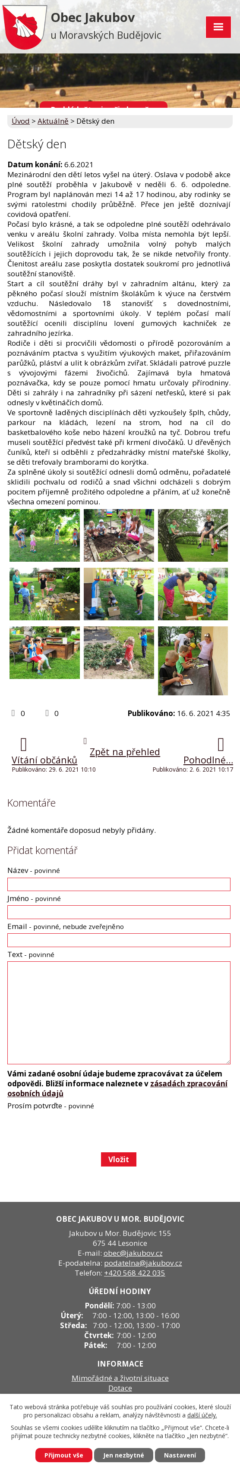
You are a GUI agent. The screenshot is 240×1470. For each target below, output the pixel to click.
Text (30, 954)
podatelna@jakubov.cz (143, 1263)
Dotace (120, 1388)
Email (65, 926)
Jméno (34, 898)
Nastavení (180, 1455)
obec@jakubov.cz (133, 1253)
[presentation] (72, 1131)
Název (33, 870)
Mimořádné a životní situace (120, 1378)
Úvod (21, 121)
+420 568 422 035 (134, 1273)
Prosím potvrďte (50, 1105)
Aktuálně (53, 121)
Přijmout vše (63, 1455)
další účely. (202, 1415)
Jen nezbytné (123, 1455)
